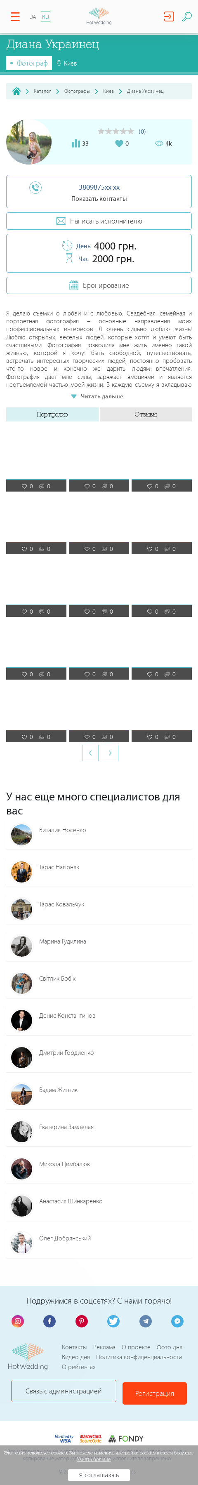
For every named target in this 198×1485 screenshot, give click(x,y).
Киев (108, 90)
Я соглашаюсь (99, 1475)
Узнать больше (94, 1459)
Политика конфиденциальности (139, 1357)
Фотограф (32, 63)
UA (32, 17)
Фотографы (77, 90)
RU (45, 17)
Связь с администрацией (64, 1391)
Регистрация (156, 1391)
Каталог (42, 90)
